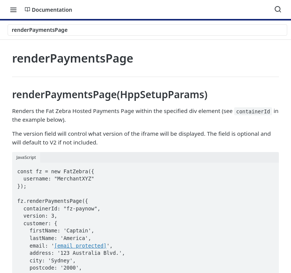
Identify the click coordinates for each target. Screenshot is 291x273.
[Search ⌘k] (277, 9)
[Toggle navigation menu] (13, 9)
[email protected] (80, 246)
